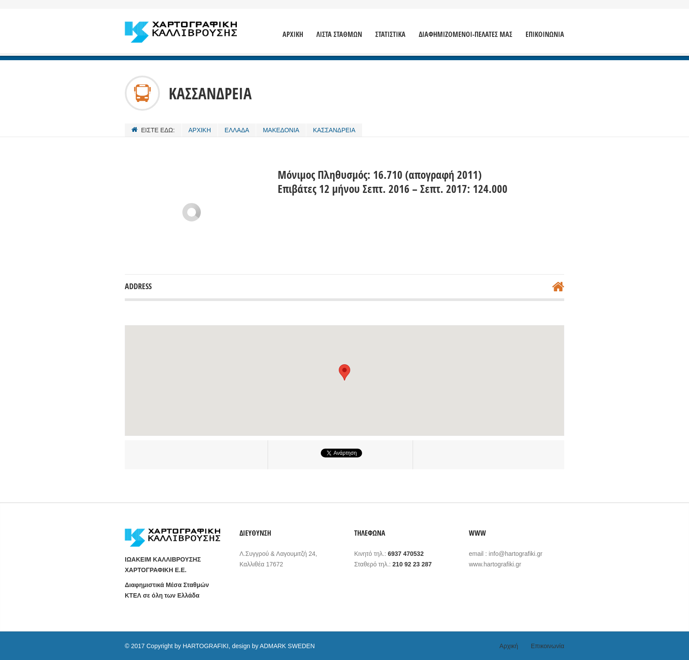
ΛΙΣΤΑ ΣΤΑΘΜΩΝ (339, 34)
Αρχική (509, 645)
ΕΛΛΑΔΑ (237, 130)
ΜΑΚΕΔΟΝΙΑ (281, 130)
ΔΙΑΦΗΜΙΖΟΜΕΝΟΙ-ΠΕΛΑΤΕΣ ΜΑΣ (465, 34)
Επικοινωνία (547, 645)
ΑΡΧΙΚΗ (293, 34)
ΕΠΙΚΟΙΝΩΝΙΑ (545, 34)
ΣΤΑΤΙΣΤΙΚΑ (390, 34)
